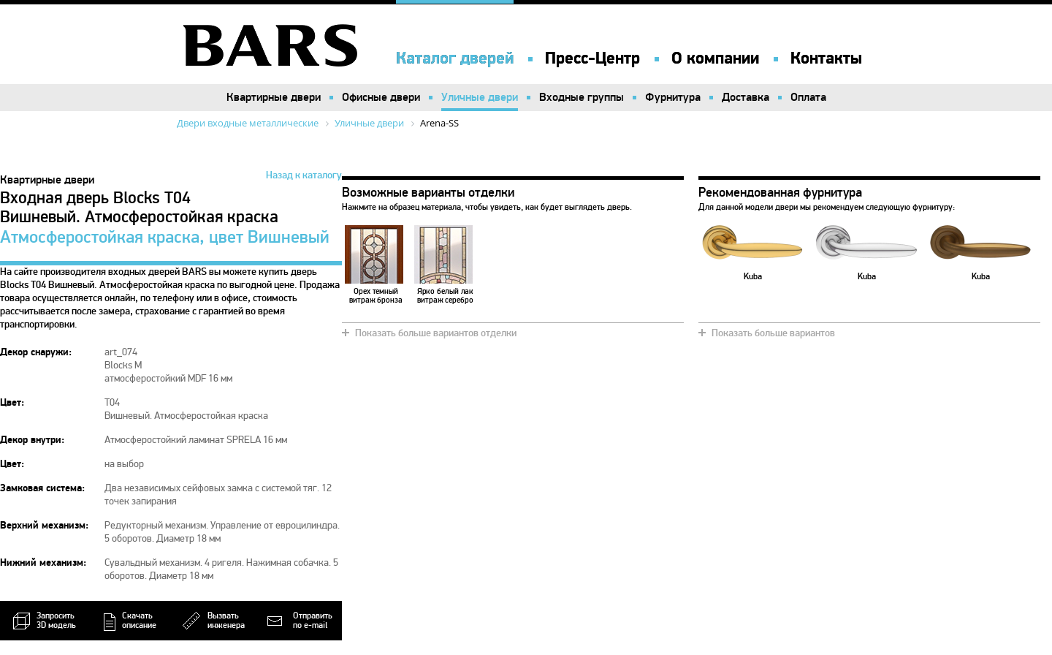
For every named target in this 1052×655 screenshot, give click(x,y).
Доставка (745, 97)
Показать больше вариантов (773, 333)
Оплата (808, 97)
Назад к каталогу (304, 175)
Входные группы (581, 97)
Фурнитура (673, 97)
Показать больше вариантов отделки (436, 333)
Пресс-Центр (592, 58)
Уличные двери (479, 97)
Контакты (826, 58)
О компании (715, 58)
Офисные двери (381, 97)
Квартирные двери (273, 97)
